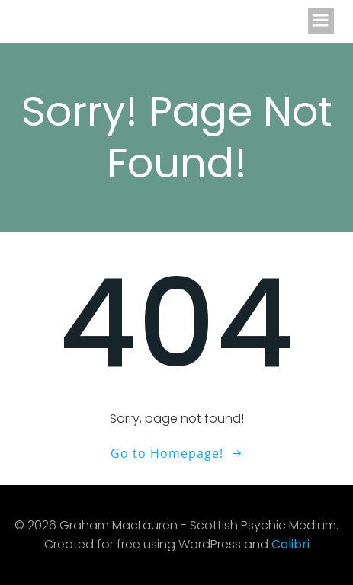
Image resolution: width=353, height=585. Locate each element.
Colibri (290, 544)
